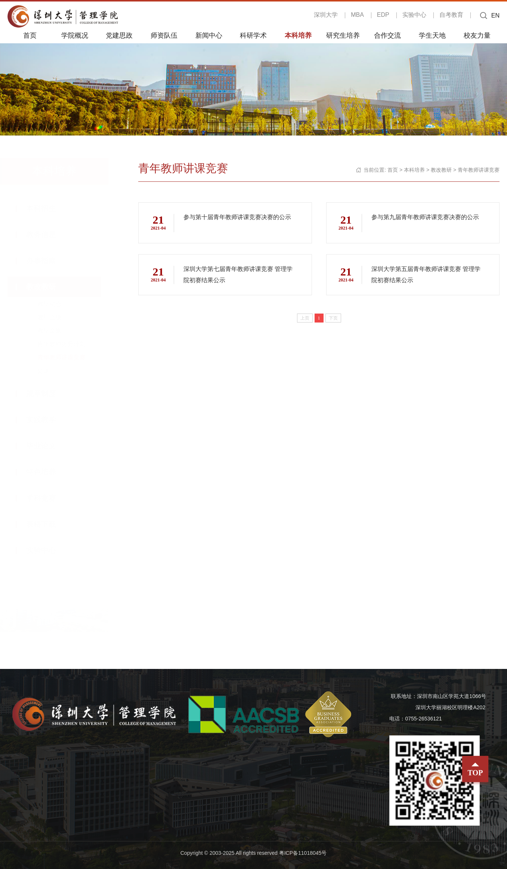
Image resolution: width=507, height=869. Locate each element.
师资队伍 (164, 35)
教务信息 (49, 234)
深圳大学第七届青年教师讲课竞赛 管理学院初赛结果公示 (238, 274)
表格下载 (49, 524)
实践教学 (49, 419)
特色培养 (49, 472)
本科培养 (298, 35)
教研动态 (57, 303)
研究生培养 (343, 35)
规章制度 (49, 393)
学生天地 (432, 35)
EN (495, 15)
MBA (357, 15)
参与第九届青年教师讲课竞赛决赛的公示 (425, 217)
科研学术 (253, 35)
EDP (383, 15)
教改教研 (49, 287)
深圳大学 (326, 15)
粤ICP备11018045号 (303, 853)
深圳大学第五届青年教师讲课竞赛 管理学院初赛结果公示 (425, 274)
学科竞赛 (49, 498)
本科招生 (49, 208)
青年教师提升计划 (69, 344)
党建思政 (119, 35)
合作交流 (387, 35)
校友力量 (477, 35)
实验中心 (414, 15)
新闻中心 (208, 35)
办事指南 (49, 260)
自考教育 (451, 15)
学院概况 (74, 35)
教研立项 (57, 317)
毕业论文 (49, 446)
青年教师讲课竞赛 (69, 357)
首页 (30, 35)
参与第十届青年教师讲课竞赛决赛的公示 (237, 217)
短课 (51, 371)
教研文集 (57, 330)
